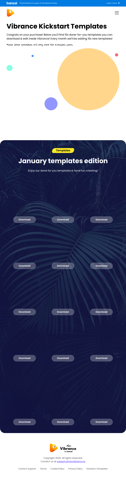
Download (24, 219)
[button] (116, 13)
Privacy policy (75, 468)
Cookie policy (57, 468)
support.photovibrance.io (71, 461)
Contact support (27, 468)
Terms (43, 468)
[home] (10, 13)
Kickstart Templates (97, 468)
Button (102, 13)
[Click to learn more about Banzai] (113, 3)
